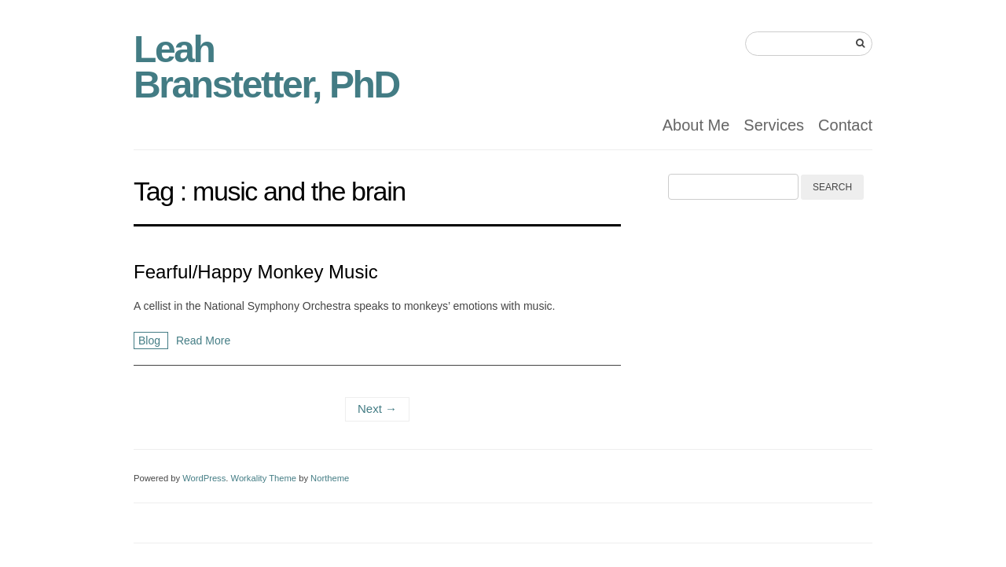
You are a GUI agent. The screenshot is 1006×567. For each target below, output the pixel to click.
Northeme (329, 478)
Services (773, 125)
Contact (845, 125)
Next (377, 408)
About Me (696, 125)
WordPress (204, 478)
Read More (203, 340)
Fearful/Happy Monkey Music (256, 271)
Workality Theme (264, 478)
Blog (150, 340)
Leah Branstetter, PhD (266, 66)
